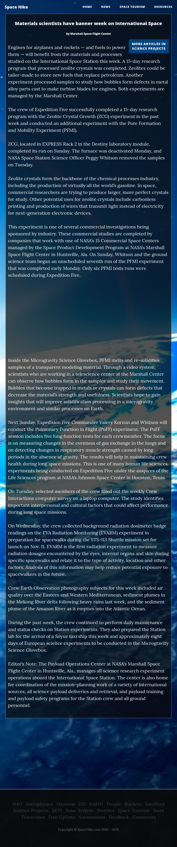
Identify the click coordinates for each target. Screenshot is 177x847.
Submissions (92, 817)
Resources (163, 7)
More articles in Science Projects (149, 46)
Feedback (119, 817)
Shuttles (105, 810)
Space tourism (132, 7)
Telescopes (33, 817)
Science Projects (30, 810)
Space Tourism (133, 810)
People (114, 804)
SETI (57, 810)
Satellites (155, 804)
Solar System (79, 810)
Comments (144, 817)
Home (87, 7)
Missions (65, 804)
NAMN (96, 804)
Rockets (132, 804)
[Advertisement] (88, 317)
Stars (158, 810)
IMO (17, 804)
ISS (82, 804)
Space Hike (16, 7)
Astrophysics (39, 804)
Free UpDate (61, 817)
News (105, 7)
